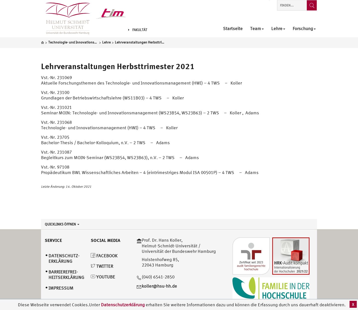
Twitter (102, 266)
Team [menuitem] (257, 28)
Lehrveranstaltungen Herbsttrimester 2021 (118, 66)
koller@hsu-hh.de (159, 286)
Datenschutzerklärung (123, 304)
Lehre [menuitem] (278, 28)
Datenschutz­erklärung (64, 258)
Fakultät (137, 30)
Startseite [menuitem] (233, 28)
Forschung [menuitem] (304, 28)
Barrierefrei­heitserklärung (66, 274)
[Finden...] (312, 5)
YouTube (103, 276)
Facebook (104, 255)
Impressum (60, 288)
